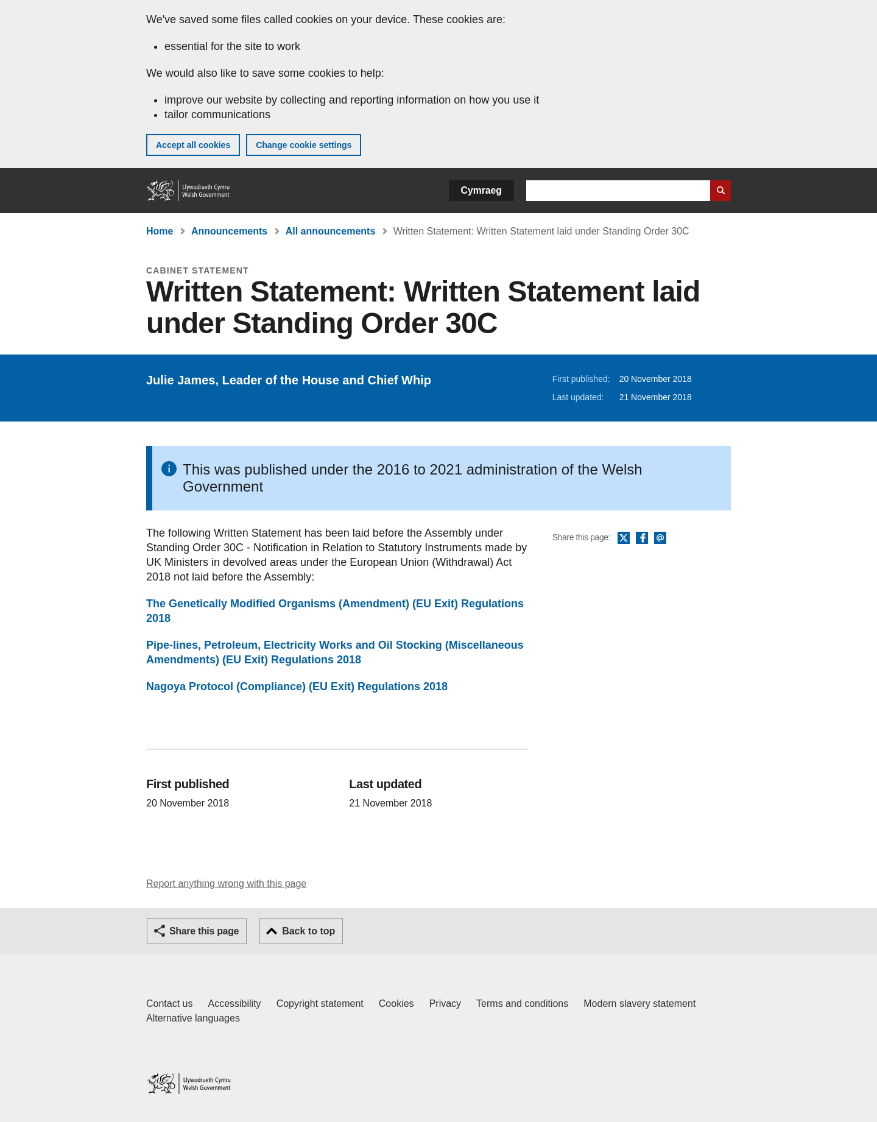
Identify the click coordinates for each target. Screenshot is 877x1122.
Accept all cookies (193, 145)
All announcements (331, 231)
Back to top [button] (308, 931)
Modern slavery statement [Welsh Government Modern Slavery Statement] (639, 1003)
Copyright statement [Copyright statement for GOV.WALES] (320, 1003)
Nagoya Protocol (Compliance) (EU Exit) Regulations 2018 (297, 686)
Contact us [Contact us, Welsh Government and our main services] (169, 1003)
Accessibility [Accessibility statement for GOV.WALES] (234, 1003)
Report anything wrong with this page (226, 883)
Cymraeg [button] (481, 190)
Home (159, 231)
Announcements (229, 231)
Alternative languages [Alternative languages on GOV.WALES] (193, 1018)
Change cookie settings (303, 145)
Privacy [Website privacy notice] (445, 1003)
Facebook (642, 538)
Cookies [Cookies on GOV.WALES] (396, 1003)
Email (660, 538)
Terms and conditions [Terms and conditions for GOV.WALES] (522, 1003)
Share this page (204, 931)
